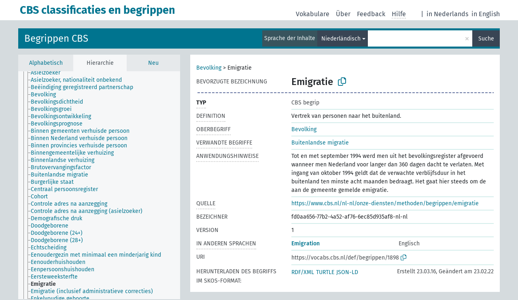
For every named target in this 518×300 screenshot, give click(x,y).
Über (343, 14)
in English (485, 14)
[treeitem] (49, 73)
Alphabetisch (46, 63)
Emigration (305, 243)
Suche (486, 38)
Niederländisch (341, 38)
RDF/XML (302, 272)
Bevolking (208, 67)
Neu (153, 63)
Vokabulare (312, 14)
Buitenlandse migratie (320, 142)
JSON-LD (347, 272)
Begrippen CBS (56, 38)
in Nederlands (447, 14)
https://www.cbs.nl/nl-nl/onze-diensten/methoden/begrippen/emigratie (385, 203)
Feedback (371, 14)
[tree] (99, 185)
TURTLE (325, 272)
